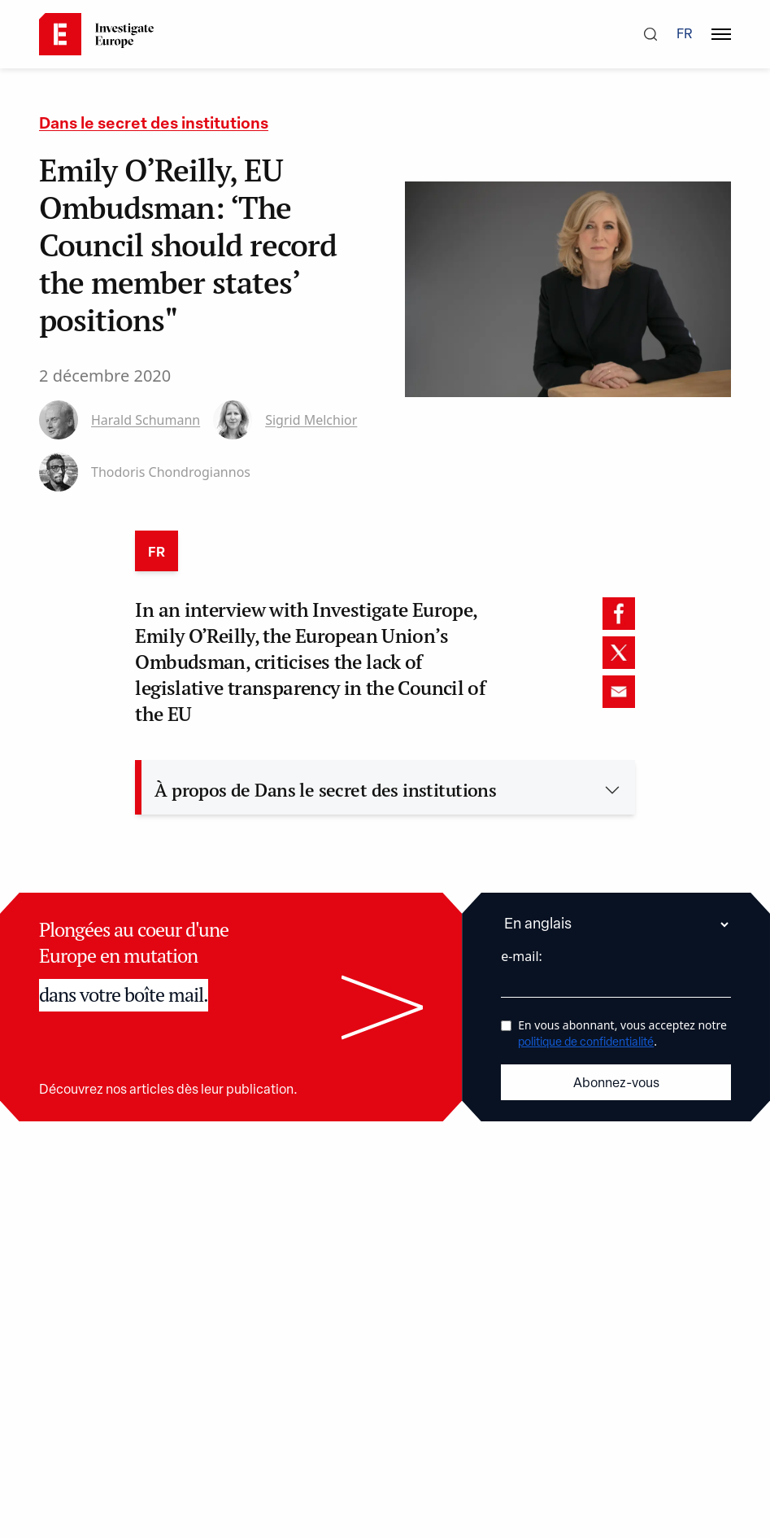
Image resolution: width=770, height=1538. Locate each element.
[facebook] (619, 613)
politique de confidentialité (586, 1043)
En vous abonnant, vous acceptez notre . (622, 1033)
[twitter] (619, 652)
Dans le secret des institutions (153, 125)
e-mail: (521, 956)
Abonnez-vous (616, 1083)
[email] (619, 691)
